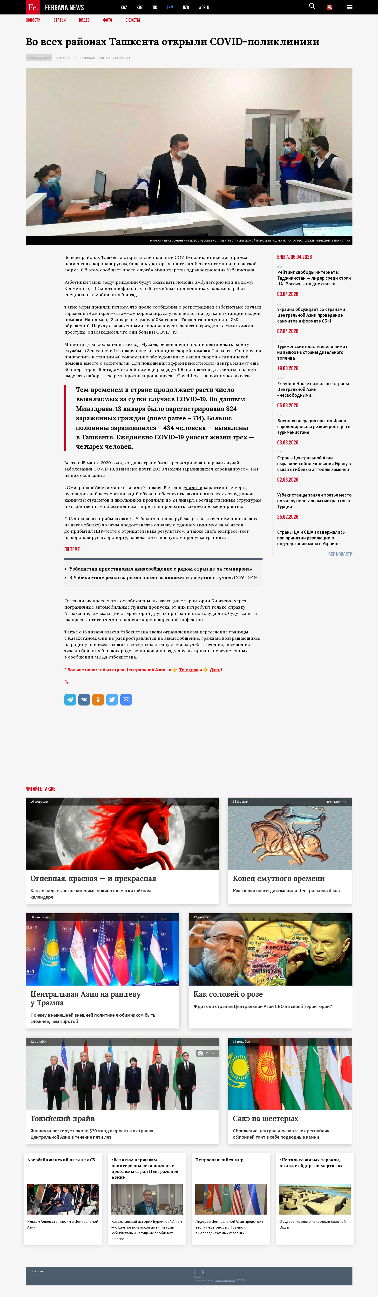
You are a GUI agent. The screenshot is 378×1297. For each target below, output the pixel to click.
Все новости (340, 554)
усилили (193, 487)
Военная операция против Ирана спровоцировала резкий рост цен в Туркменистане (314, 426)
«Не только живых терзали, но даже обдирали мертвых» (313, 1175)
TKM (171, 7)
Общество (63, 58)
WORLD (205, 7)
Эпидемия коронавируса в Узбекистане (102, 58)
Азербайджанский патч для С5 (55, 1175)
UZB (187, 7)
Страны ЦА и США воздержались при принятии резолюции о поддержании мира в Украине (311, 537)
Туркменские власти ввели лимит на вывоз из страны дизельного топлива (312, 352)
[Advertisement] (189, 763)
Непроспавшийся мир (221, 1173)
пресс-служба (137, 270)
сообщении (80, 670)
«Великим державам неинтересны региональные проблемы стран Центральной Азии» (144, 1181)
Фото (110, 20)
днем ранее (168, 418)
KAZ (124, 7)
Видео (86, 20)
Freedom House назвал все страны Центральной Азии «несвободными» (313, 389)
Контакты (38, 1283)
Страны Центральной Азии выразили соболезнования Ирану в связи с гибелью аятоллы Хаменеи (314, 463)
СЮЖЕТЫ (135, 20)
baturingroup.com (225, 1291)
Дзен (215, 682)
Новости (33, 20)
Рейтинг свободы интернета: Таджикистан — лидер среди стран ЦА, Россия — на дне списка (314, 278)
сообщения (165, 307)
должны (110, 524)
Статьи (60, 20)
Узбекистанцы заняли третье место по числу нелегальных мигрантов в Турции (314, 500)
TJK (155, 7)
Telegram (188, 682)
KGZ (140, 7)
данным (232, 399)
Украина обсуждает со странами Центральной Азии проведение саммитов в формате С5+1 (311, 315)
